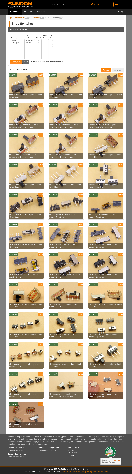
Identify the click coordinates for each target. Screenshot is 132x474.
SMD (17, 41)
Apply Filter (16, 62)
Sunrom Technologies (17, 454)
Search (95, 4)
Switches (38, 18)
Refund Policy (66, 472)
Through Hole (17, 43)
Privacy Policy (91, 472)
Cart (118, 5)
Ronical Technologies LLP (48, 448)
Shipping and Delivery (79, 472)
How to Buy (72, 453)
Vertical (29, 43)
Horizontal (29, 41)
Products (15, 12)
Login (121, 12)
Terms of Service (103, 472)
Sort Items (117, 70)
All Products (22, 18)
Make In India (19, 439)
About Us (29, 12)
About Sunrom (73, 448)
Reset (26, 62)
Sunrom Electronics (16, 448)
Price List (71, 450)
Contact (41, 12)
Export (105, 70)
